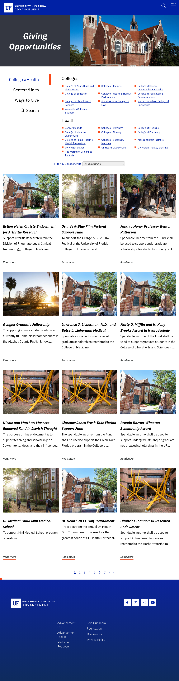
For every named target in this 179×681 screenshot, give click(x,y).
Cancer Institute (73, 127)
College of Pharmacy (149, 132)
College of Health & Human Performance (116, 95)
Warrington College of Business (76, 111)
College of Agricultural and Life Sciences (79, 88)
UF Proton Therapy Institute (153, 147)
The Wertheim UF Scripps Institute (78, 153)
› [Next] (109, 572)
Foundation (94, 628)
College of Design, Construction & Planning (150, 88)
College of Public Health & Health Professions (79, 141)
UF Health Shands (74, 147)
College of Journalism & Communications (151, 95)
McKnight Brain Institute (151, 139)
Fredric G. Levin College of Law (115, 103)
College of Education (76, 93)
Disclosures (94, 634)
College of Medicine (148, 127)
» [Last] (113, 572)
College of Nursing (111, 132)
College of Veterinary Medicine (112, 141)
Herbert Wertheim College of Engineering (153, 103)
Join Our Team (96, 623)
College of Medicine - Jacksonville (76, 134)
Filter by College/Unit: (67, 164)
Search (29, 110)
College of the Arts (111, 86)
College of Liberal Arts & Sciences (78, 103)
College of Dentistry (112, 127)
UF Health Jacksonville (113, 147)
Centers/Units (26, 89)
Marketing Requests (63, 644)
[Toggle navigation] (173, 5)
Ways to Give (27, 100)
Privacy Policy (96, 640)
